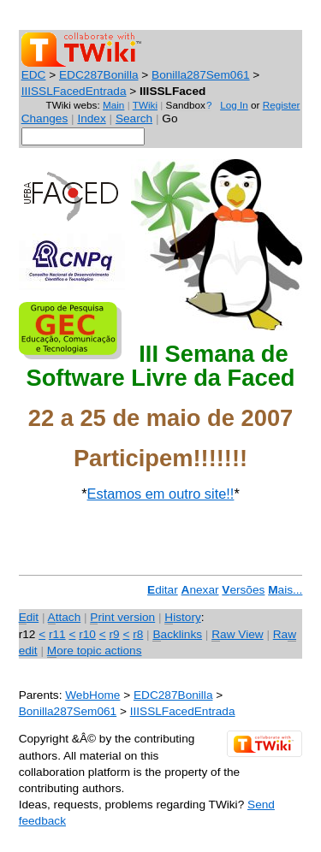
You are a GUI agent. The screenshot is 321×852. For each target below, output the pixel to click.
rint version (122, 617)
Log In (234, 104)
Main (113, 104)
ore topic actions (94, 651)
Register (281, 104)
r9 (114, 634)
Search (134, 118)
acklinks (177, 635)
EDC (33, 74)
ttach (64, 617)
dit (29, 617)
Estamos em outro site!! (161, 493)
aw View (237, 635)
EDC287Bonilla (99, 74)
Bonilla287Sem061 (201, 74)
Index (91, 118)
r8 (138, 634)
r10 (87, 634)
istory (182, 617)
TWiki (145, 104)
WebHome (92, 695)
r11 (57, 634)
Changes (44, 118)
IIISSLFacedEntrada (74, 91)
